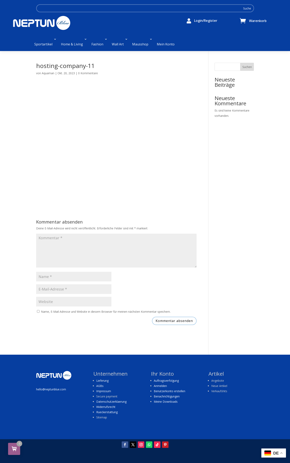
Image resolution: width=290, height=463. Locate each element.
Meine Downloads (166, 401)
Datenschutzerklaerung (111, 401)
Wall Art (118, 44)
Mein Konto (166, 44)
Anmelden (160, 386)
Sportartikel (43, 44)
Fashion (97, 44)
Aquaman (48, 73)
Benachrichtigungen (167, 396)
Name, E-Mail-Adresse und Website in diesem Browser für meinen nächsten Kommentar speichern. (106, 312)
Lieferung (102, 381)
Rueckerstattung (107, 412)
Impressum (103, 391)
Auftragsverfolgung (166, 381)
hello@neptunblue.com (51, 389)
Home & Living (72, 44)
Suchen (247, 67)
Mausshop (140, 44)
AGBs (100, 386)
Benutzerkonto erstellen (169, 391)
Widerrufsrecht (105, 407)
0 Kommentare (88, 73)
